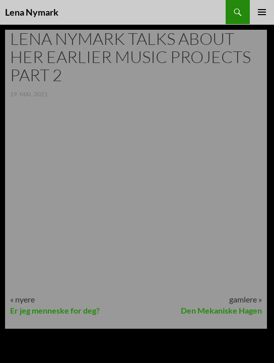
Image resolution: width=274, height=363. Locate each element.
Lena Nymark (31, 12)
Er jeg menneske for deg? (55, 310)
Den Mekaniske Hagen (221, 310)
